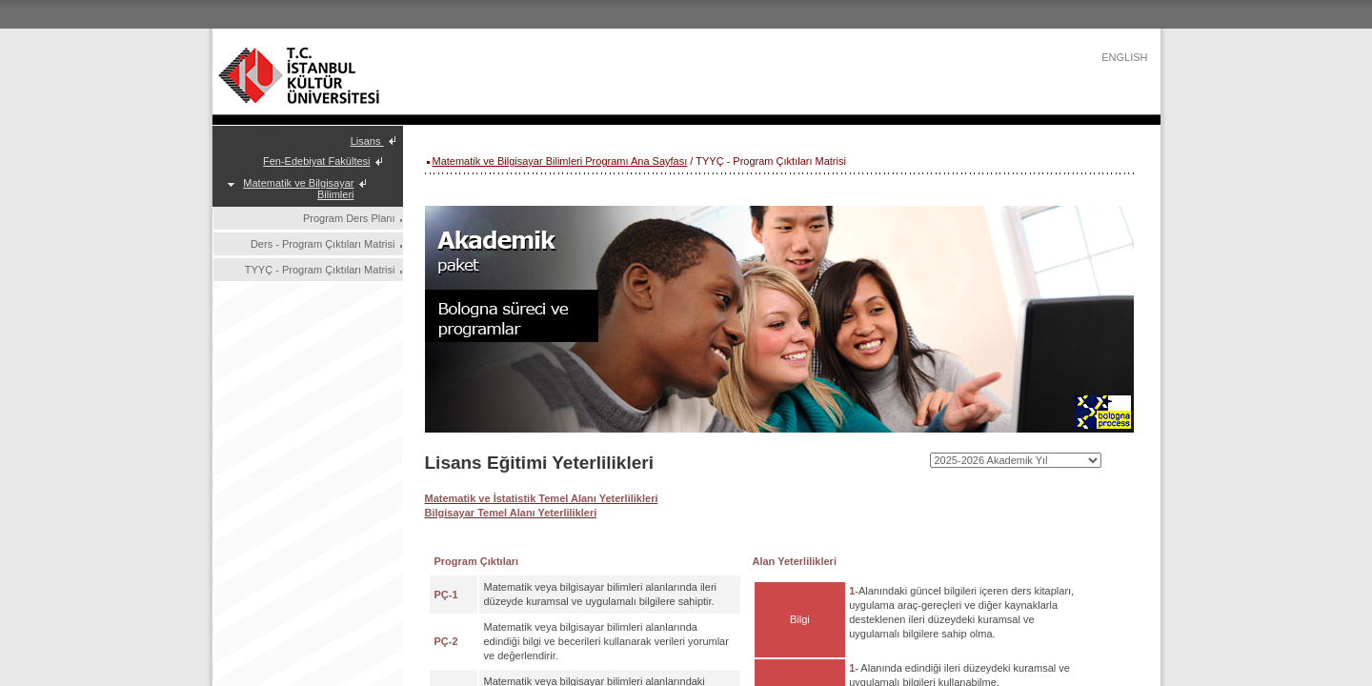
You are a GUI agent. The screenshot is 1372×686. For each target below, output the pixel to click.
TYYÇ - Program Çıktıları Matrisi (320, 269)
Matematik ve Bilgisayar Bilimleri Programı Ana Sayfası (560, 161)
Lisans (367, 141)
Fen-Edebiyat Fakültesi (317, 161)
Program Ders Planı (349, 218)
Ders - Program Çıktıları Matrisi (323, 244)
